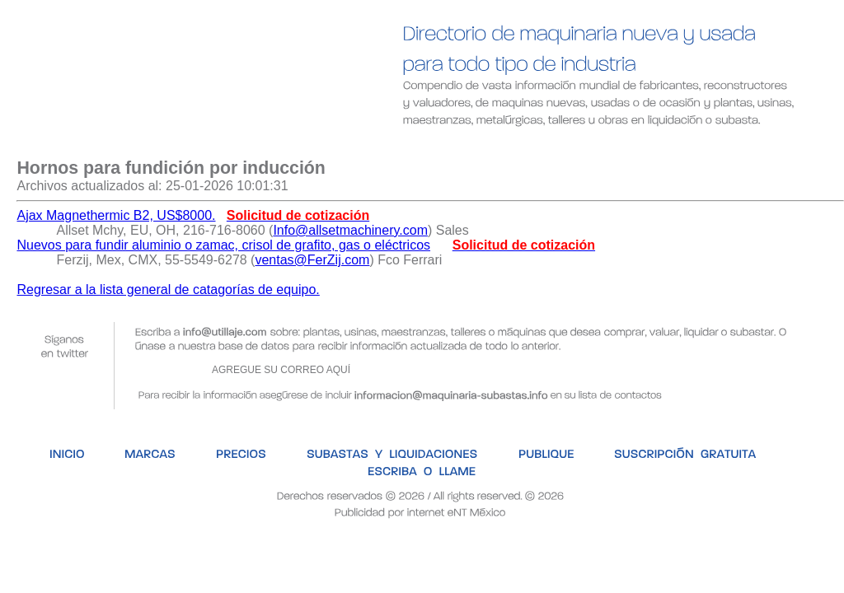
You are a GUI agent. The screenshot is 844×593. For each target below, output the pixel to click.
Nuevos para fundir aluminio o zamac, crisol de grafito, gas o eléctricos (223, 245)
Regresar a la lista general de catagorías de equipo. (167, 289)
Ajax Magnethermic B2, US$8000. (115, 215)
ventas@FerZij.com (312, 260)
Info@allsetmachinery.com (350, 230)
